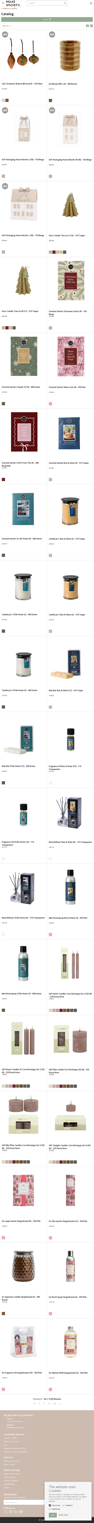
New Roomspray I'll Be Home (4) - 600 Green (21, 993)
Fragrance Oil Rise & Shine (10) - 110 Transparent (65, 768)
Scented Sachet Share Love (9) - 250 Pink (67, 387)
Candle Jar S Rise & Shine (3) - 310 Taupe (67, 614)
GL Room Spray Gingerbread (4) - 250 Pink (68, 1297)
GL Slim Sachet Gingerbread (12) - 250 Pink (68, 1221)
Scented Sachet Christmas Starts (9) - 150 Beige (68, 313)
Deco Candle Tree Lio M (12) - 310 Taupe (20, 311)
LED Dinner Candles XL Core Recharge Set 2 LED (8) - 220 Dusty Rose (23, 1071)
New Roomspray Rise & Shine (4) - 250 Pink (68, 918)
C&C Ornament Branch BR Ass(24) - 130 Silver (22, 83)
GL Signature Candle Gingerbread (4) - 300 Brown (21, 1298)
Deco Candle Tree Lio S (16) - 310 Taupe (67, 235)
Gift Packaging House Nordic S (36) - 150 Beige (23, 159)
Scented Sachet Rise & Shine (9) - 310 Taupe (69, 463)
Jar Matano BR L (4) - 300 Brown (63, 83)
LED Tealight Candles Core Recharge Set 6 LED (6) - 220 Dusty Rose (70, 1147)
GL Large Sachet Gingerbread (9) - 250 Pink (21, 1221)
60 (55, 1403)
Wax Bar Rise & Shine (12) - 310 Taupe (66, 690)
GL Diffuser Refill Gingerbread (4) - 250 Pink (68, 1373)
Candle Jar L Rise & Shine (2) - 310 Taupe (67, 539)
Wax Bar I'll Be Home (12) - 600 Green (18, 766)
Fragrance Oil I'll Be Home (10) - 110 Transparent (18, 843)
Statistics (69, 1505)
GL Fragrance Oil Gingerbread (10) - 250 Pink (22, 1372)
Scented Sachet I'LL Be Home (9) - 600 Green (22, 538)
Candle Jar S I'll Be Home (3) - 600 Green (19, 690)
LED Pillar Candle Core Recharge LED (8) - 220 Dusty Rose (69, 1071)
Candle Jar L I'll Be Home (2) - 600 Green (19, 614)
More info (63, 1515)
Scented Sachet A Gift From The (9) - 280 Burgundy (20, 464)
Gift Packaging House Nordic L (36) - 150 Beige (23, 235)
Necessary (56, 1505)
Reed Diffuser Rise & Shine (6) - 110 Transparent (70, 842)
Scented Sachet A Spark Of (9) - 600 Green (21, 387)
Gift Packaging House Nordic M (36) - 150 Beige (70, 159)
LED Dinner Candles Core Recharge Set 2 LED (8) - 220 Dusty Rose (70, 995)
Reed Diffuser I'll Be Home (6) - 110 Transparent (23, 918)
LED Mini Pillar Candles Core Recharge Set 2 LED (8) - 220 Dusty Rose (23, 1147)
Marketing (56, 1509)
